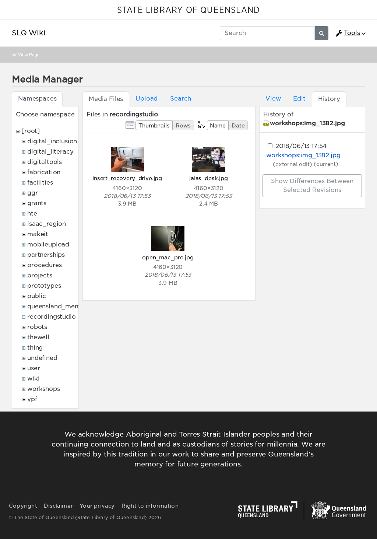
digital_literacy (50, 151)
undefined (42, 357)
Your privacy (97, 506)
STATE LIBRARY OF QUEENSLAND (188, 10)
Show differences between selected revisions (312, 185)
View (273, 98)
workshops (43, 388)
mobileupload (48, 244)
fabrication (43, 172)
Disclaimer (58, 506)
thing (35, 347)
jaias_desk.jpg (208, 178)
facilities (40, 182)
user (33, 368)
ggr (32, 192)
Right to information (150, 506)
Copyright (23, 506)
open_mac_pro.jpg (167, 257)
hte (32, 213)
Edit (299, 98)
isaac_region (46, 223)
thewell (38, 337)
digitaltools (44, 161)
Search (180, 98)
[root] (30, 130)
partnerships (46, 254)
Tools (347, 33)
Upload (146, 98)
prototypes (44, 285)
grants (36, 203)
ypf (32, 399)
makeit (37, 234)
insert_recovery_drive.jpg (127, 178)
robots (37, 326)
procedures (44, 265)
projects (39, 275)
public (36, 296)
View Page (28, 54)
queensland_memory (59, 306)
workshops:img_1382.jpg (307, 123)
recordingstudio (51, 316)
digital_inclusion (52, 141)
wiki (33, 378)
